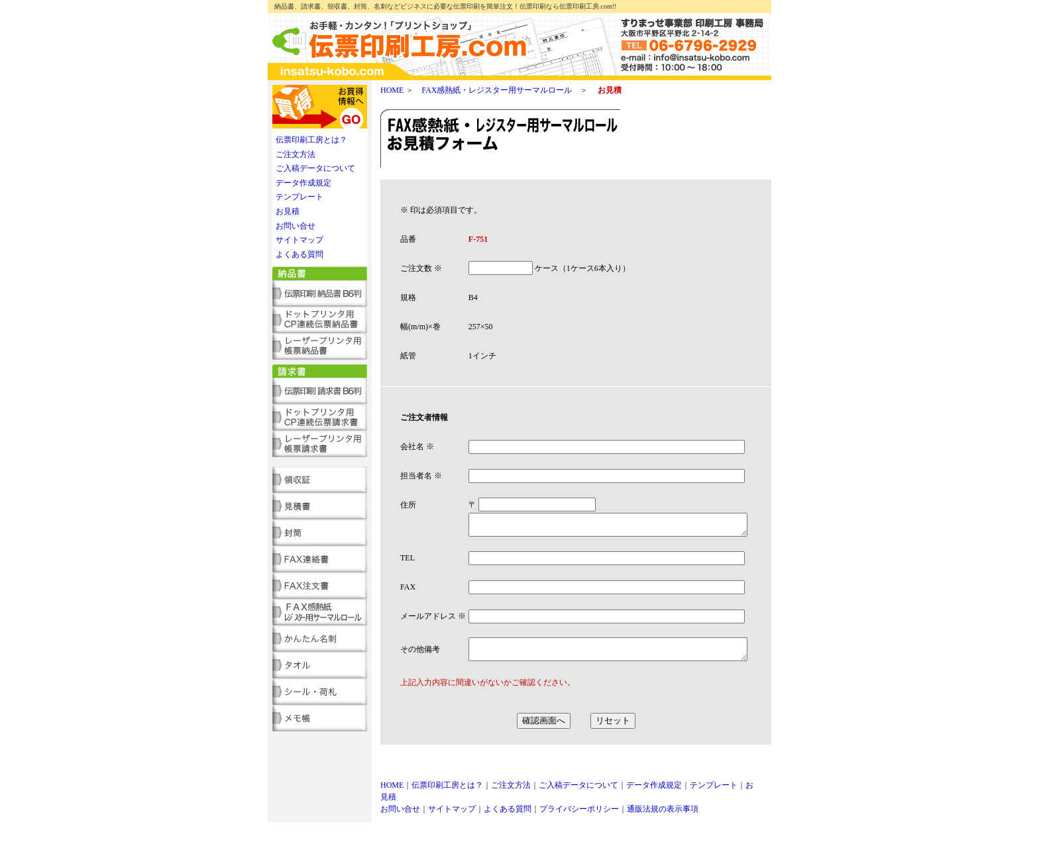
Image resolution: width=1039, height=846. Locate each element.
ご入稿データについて (315, 168)
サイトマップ (299, 239)
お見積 (288, 211)
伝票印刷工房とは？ (311, 139)
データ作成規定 (303, 182)
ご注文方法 (295, 154)
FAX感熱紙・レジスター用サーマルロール (496, 90)
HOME (392, 90)
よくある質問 (299, 254)
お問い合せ (295, 226)
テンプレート (299, 196)
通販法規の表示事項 (662, 832)
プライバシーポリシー (579, 832)
